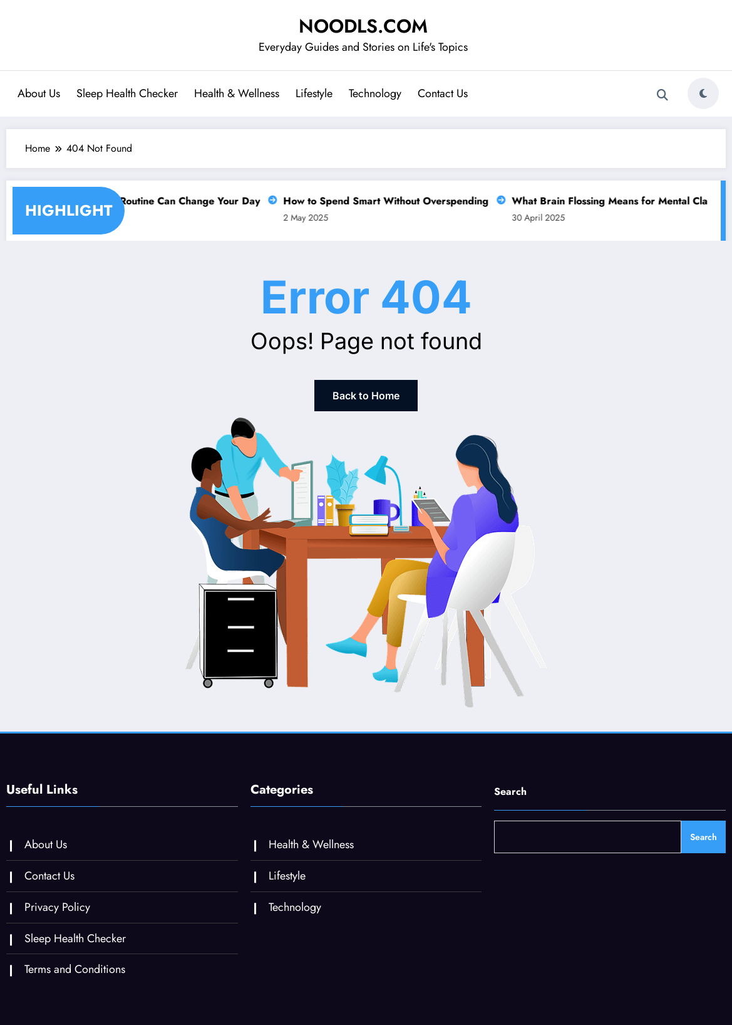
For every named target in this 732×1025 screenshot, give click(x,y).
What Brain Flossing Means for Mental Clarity (612, 201)
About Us (39, 93)
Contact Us (443, 93)
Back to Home (366, 395)
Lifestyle (314, 93)
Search (510, 791)
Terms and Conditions (74, 969)
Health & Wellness (236, 93)
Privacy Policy (57, 907)
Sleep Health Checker (127, 93)
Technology (375, 93)
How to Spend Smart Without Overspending (381, 201)
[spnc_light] (703, 93)
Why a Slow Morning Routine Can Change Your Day (135, 201)
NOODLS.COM (363, 26)
